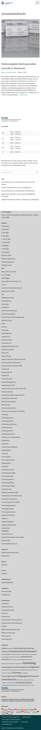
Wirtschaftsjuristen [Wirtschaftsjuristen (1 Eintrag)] (24, 685)
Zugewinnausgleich (7, 522)
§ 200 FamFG (5, 252)
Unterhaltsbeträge (7, 476)
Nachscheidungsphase (8, 401)
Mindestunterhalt (7, 392)
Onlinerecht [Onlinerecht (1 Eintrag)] (29, 659)
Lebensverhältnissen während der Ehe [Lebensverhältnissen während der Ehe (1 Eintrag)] (21, 654)
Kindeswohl (5, 375)
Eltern (3, 324)
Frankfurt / (5, 701)
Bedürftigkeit (5, 278)
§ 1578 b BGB (5, 242)
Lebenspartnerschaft (8, 385)
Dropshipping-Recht (7, 610)
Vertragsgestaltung (7, 509)
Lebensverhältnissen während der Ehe (13, 388)
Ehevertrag (4, 304)
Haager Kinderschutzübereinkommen (13, 359)
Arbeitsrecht (5, 556)
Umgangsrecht (6, 463)
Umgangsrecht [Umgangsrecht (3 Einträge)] (24, 676)
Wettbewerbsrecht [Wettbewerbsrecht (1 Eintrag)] (15, 685)
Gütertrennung (6, 356)
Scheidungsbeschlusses (9, 424)
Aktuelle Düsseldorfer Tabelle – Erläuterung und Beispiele (20, 199)
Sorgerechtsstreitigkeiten (9, 447)
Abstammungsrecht (7, 262)
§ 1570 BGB (5, 236)
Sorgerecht (4, 444)
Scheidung (4, 414)
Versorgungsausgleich (8, 505)
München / (19, 701)
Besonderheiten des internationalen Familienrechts (18, 191)
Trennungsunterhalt (7, 460)
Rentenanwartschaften (8, 408)
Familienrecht (5, 337)
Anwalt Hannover (7, 534)
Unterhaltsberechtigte (8, 473)
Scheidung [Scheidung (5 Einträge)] (29, 663)
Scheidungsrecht (6, 427)
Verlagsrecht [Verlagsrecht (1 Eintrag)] (4, 682)
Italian (32, 709)
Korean (35, 712)
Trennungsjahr (6, 457)
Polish (12, 712)
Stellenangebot (6, 450)
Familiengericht (6, 333)
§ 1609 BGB (5, 246)
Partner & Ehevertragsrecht (10, 717)
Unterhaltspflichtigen (8, 486)
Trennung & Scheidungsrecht (11, 719)
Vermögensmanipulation (9, 499)
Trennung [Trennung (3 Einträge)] (16, 672)
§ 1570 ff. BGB (5, 239)
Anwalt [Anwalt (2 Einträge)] (4, 648)
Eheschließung (6, 301)
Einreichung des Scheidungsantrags (12, 317)
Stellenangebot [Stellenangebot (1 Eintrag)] (14, 670)
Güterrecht (4, 353)
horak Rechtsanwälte (10, 72)
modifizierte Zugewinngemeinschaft (13, 395)
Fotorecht (4, 613)
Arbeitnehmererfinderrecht (10, 552)
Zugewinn (4, 518)
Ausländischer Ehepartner (10, 722)
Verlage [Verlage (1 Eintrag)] (32, 680)
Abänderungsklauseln (8, 259)
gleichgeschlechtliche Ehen (10, 346)
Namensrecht (26, 717)
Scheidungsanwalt (7, 421)
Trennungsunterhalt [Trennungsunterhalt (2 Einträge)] (9, 676)
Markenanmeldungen (8, 633)
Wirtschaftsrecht (6, 639)
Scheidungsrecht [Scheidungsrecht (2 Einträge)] (7, 667)
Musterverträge (6, 591)
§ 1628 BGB (5, 249)
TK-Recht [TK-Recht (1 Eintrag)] (3, 673)
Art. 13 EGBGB (5, 275)
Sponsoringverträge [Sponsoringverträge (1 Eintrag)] (5, 670)
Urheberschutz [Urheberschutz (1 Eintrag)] (20, 680)
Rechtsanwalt (5, 405)
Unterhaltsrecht (6, 489)
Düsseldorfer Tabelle (8, 291)
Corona (3, 285)
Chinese (3, 714)
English (13, 709)
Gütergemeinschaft (7, 349)
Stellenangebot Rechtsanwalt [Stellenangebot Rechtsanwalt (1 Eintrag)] (25, 670)
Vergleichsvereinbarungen (9, 492)
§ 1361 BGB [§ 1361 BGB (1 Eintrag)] (31, 685)
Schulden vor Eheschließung (10, 437)
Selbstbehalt (5, 440)
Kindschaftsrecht (6, 379)
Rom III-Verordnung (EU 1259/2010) (13, 411)
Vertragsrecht (5, 595)
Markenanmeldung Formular (10, 629)
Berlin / (11, 699)
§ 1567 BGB (5, 233)
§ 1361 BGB (5, 229)
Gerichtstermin (6, 343)
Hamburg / (12, 701)
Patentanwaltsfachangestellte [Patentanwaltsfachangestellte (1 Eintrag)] (8, 663)
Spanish (25, 709)
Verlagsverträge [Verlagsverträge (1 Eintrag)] (11, 682)
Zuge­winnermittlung (7, 515)
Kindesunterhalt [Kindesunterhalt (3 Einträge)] (17, 651)
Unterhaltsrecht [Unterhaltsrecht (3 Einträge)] (8, 679)
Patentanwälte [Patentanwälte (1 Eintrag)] (19, 663)
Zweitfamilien (5, 528)
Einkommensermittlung (8, 311)
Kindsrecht (24, 722)
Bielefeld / (17, 699)
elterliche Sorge (6, 320)
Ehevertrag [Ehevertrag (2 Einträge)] (29, 648)
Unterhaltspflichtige (7, 483)
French (19, 709)
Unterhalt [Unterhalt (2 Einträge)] (35, 676)
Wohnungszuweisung (8, 512)
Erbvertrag (4, 330)
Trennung (4, 453)
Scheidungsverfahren (8, 434)
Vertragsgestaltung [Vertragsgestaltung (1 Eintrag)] (5, 685)
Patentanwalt (5, 540)
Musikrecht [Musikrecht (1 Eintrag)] (18, 657)
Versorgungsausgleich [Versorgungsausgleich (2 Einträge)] (23, 683)
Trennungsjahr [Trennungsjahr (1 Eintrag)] (24, 673)
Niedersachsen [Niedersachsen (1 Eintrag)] (12, 659)
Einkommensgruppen (8, 314)
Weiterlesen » (24, 95)
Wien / (32, 701)
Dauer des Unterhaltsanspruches (12, 288)
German (6, 709)
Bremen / (23, 699)
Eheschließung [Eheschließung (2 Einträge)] (19, 648)
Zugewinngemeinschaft (8, 525)
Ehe (2, 294)
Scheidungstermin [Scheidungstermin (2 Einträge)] (22, 667)
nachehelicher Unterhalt (9, 398)
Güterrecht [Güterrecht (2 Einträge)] (5, 651)
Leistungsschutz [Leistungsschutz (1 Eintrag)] (33, 654)
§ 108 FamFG (5, 226)
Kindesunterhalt (6, 372)
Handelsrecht (5, 616)
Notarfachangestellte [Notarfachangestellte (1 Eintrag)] (21, 659)
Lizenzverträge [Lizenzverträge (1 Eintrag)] (4, 657)
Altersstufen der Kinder (8, 272)
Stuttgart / (27, 701)
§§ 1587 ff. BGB (6, 255)
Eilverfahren (5, 307)
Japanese (18, 712)
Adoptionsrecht (6, 265)
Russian (10, 714)
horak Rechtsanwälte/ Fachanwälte (12, 537)
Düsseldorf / (30, 699)
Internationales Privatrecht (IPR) (11, 366)
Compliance (5, 603)
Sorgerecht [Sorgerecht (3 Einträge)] (34, 667)
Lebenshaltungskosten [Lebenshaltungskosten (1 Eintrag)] (6, 654)
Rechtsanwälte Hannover (9, 544)
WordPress (19, 728)
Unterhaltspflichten (7, 479)
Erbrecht (4, 327)
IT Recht (4, 626)
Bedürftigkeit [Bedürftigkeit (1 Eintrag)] (10, 648)
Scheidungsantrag (7, 418)
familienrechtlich (6, 340)
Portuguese (4, 712)
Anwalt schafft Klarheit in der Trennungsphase (16, 187)
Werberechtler (6, 636)
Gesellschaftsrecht (7, 582)
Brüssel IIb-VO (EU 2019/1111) (11, 281)
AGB (7, 217)
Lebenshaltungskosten (8, 382)
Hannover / (5, 699)
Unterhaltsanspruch (7, 470)
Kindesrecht (5, 369)
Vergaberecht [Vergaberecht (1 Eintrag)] (27, 680)
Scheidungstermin (7, 431)
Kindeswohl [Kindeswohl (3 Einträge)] (31, 651)
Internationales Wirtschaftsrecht (11, 620)
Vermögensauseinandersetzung (11, 496)
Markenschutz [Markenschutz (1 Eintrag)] (12, 657)
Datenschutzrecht (7, 607)
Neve (3, 728)
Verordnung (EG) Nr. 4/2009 (10, 502)
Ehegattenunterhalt (7, 298)
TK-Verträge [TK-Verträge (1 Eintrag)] (8, 673)
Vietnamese (27, 712)
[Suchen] (18, 172)
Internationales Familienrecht (10, 362)
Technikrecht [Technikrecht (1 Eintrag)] (35, 670)
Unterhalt (4, 466)
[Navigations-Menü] (37, 2)
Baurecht (4, 565)
